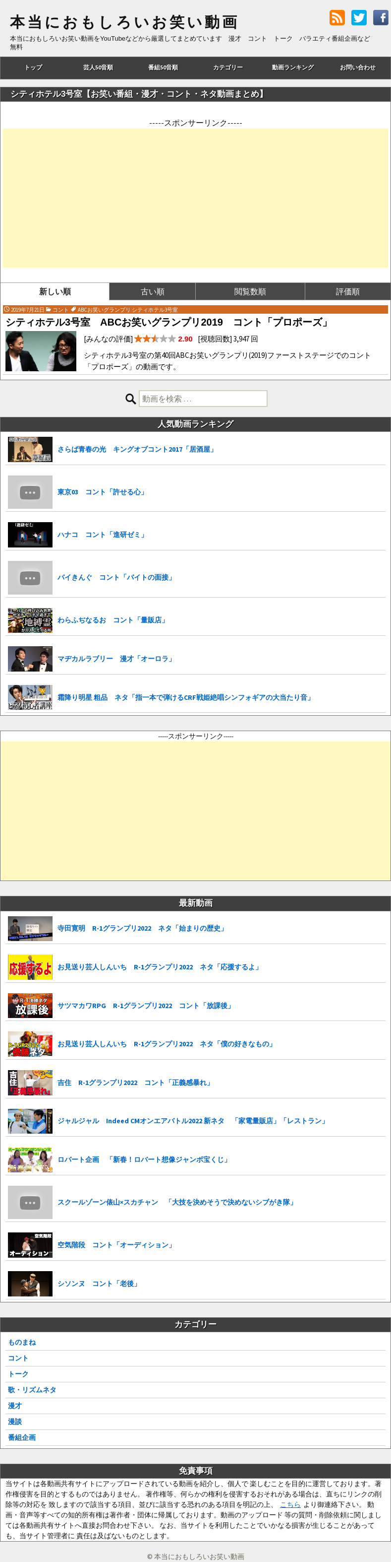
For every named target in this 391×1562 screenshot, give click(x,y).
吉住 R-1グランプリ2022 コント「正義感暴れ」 (135, 1082)
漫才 (15, 1405)
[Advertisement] (195, 198)
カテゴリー (228, 67)
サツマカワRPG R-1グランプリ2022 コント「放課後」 (145, 1005)
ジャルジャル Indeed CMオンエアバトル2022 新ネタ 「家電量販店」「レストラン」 (193, 1120)
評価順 (348, 291)
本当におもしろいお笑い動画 (124, 22)
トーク (18, 1373)
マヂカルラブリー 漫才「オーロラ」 (116, 658)
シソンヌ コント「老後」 (99, 1283)
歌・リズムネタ (32, 1389)
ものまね (22, 1342)
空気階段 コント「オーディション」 (116, 1244)
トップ (33, 67)
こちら (290, 1504)
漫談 (15, 1421)
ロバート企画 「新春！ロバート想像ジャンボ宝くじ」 (144, 1159)
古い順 (153, 291)
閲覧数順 (250, 291)
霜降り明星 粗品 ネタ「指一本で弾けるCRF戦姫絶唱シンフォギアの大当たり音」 (185, 697)
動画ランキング (293, 67)
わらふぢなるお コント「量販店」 (112, 619)
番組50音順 (163, 67)
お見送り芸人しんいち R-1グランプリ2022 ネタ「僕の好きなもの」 (166, 1043)
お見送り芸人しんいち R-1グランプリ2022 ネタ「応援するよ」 (159, 966)
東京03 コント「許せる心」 (102, 491)
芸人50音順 (98, 67)
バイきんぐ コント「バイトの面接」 (116, 577)
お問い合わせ (358, 67)
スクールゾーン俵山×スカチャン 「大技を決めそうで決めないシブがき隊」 (177, 1202)
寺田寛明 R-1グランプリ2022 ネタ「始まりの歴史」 (142, 928)
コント (18, 1358)
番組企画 (22, 1437)
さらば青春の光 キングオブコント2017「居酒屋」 (137, 449)
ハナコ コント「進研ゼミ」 (102, 534)
